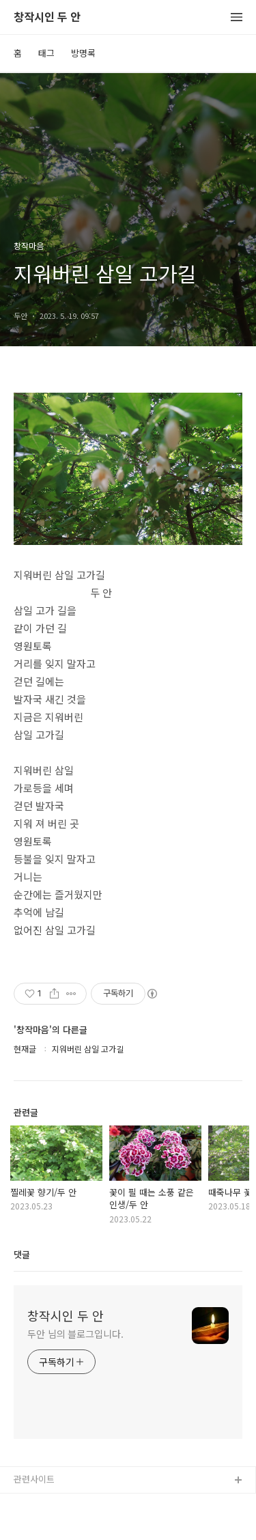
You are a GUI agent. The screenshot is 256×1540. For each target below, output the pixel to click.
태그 (46, 52)
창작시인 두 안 (47, 17)
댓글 (22, 1254)
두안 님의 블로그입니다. (75, 1334)
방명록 (83, 52)
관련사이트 (34, 1478)
